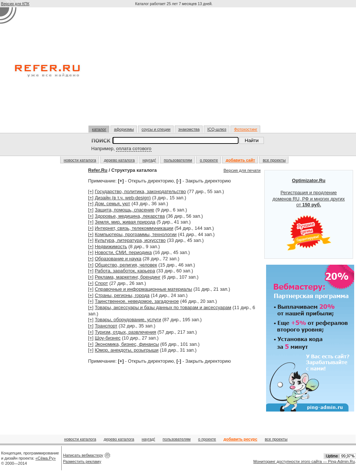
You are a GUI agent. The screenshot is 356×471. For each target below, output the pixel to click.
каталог (99, 129)
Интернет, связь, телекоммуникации (134, 228)
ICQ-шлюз (216, 129)
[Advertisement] (174, 69)
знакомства (189, 129)
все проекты (274, 160)
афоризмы (124, 129)
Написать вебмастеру (83, 455)
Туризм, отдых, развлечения (125, 332)
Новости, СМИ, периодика (123, 252)
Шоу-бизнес (107, 338)
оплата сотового (133, 148)
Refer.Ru (98, 170)
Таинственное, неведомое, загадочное (137, 301)
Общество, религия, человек (126, 265)
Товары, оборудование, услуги (128, 319)
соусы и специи (156, 129)
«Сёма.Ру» (46, 458)
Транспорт (106, 326)
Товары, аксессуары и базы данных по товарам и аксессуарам (163, 307)
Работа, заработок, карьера (125, 270)
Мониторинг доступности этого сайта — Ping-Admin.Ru (304, 461)
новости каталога (80, 160)
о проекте (209, 160)
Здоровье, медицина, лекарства (130, 216)
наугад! (149, 160)
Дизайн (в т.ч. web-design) (123, 197)
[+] (91, 191)
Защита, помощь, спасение (124, 210)
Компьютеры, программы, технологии (136, 234)
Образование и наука (118, 258)
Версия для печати (242, 170)
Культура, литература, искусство (130, 240)
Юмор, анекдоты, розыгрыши (127, 350)
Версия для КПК (15, 4)
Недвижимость (111, 246)
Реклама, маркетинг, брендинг (127, 277)
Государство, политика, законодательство (140, 191)
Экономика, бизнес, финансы (127, 344)
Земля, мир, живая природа (125, 222)
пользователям (178, 160)
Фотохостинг (245, 129)
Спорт (101, 283)
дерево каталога (119, 160)
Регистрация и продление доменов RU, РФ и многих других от (309, 214)
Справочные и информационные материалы (143, 289)
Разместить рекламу (82, 461)
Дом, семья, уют (112, 203)
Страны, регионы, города (122, 295)
